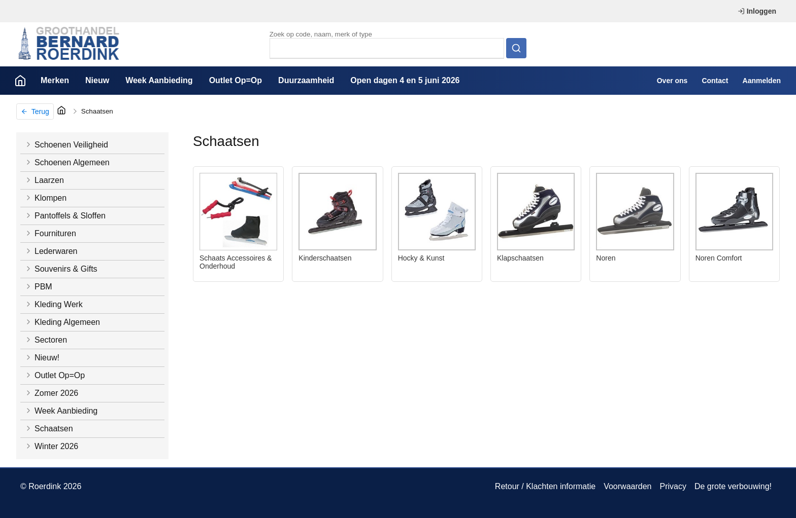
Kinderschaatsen (324, 258)
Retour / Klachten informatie (545, 486)
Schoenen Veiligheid (66, 144)
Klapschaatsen (520, 258)
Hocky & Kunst (421, 258)
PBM (38, 286)
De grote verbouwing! (733, 486)
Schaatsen (97, 111)
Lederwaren (51, 251)
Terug (35, 111)
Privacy (672, 486)
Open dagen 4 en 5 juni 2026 (404, 80)
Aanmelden (762, 81)
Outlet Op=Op (235, 80)
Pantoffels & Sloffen (65, 215)
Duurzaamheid (306, 80)
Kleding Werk (53, 304)
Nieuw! (41, 357)
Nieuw (97, 80)
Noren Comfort (718, 258)
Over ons (672, 81)
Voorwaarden (627, 486)
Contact (715, 81)
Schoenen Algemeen (67, 162)
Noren (605, 258)
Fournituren (50, 233)
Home (20, 80)
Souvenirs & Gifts (60, 269)
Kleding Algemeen (62, 322)
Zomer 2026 (51, 393)
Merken (55, 80)
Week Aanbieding (158, 80)
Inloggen (757, 11)
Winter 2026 (51, 446)
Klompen (45, 198)
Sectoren (45, 340)
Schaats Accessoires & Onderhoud (236, 262)
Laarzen (44, 180)
